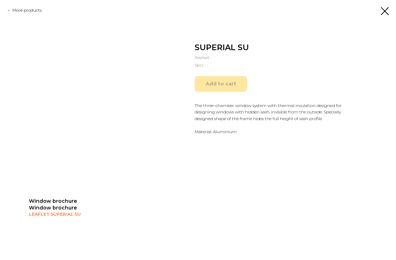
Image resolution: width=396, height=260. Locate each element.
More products (27, 10)
